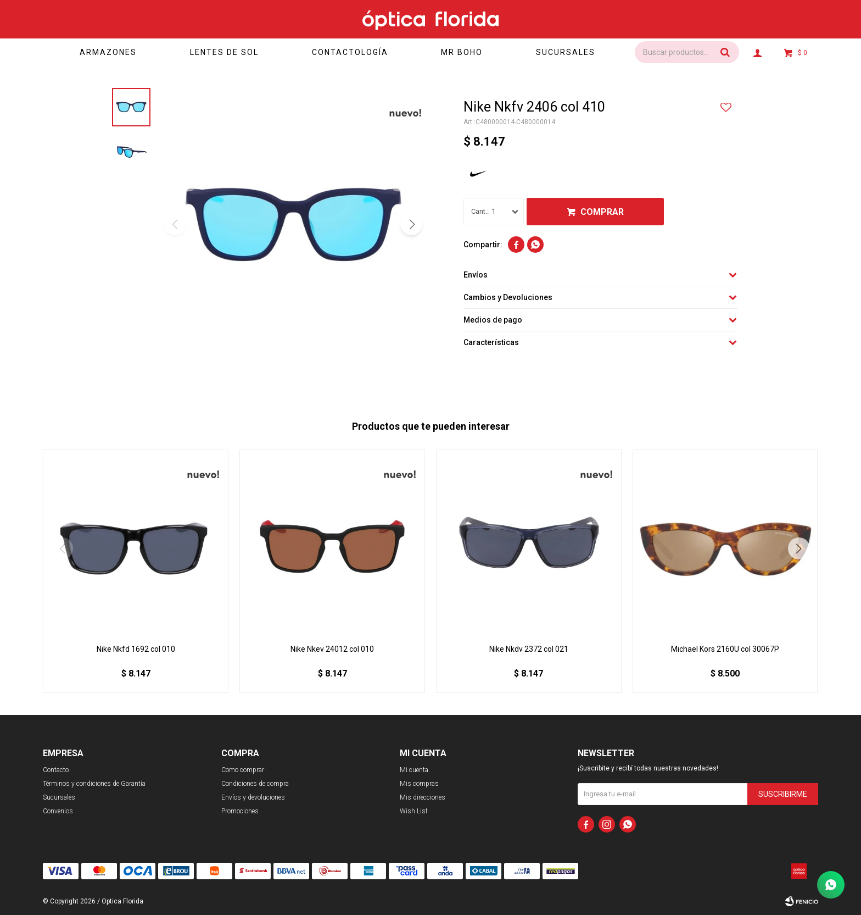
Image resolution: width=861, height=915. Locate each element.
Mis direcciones (422, 797)
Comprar (602, 212)
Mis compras (419, 784)
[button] (411, 224)
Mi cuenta (414, 770)
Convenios (58, 811)
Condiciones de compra (255, 784)
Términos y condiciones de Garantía (94, 784)
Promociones (240, 811)
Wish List (414, 811)
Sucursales (565, 52)
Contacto (56, 770)
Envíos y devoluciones (253, 797)
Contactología (350, 52)
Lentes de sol (224, 52)
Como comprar (242, 770)
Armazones (108, 52)
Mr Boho (462, 52)
